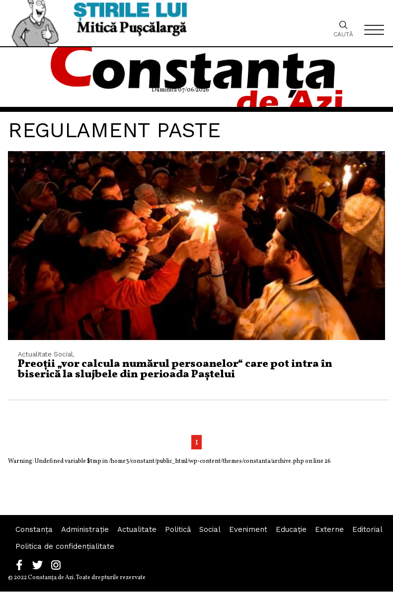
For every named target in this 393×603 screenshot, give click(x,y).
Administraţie (85, 529)
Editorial (367, 529)
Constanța (34, 529)
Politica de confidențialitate (64, 546)
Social (210, 529)
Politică (178, 529)
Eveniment (248, 529)
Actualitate (137, 529)
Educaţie (291, 529)
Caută (343, 29)
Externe (329, 529)
